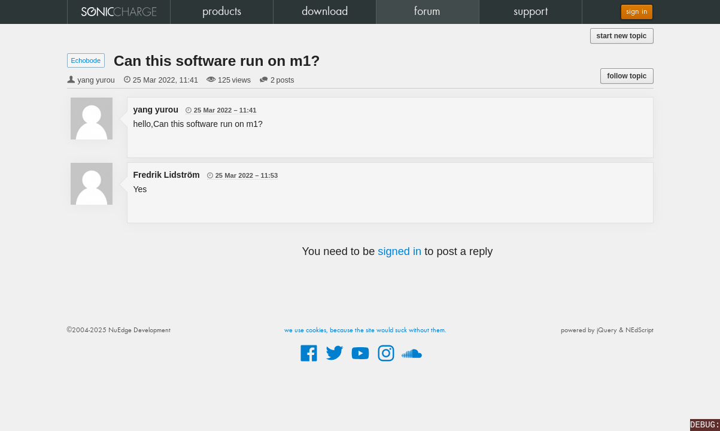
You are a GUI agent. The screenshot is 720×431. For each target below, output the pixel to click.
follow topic (626, 76)
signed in (399, 251)
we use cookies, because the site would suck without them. (365, 330)
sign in (637, 11)
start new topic (622, 36)
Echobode (86, 60)
